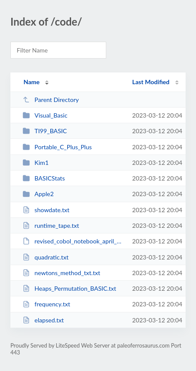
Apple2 (38, 193)
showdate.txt (46, 209)
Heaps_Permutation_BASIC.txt (69, 288)
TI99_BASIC (45, 131)
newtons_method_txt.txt (61, 272)
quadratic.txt (46, 257)
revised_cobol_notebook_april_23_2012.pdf (73, 241)
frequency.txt (46, 304)
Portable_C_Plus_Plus (57, 147)
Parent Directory (51, 99)
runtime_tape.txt (51, 225)
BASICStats (44, 178)
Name (31, 81)
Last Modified (151, 81)
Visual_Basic (45, 115)
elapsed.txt (43, 320)
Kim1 (36, 162)
